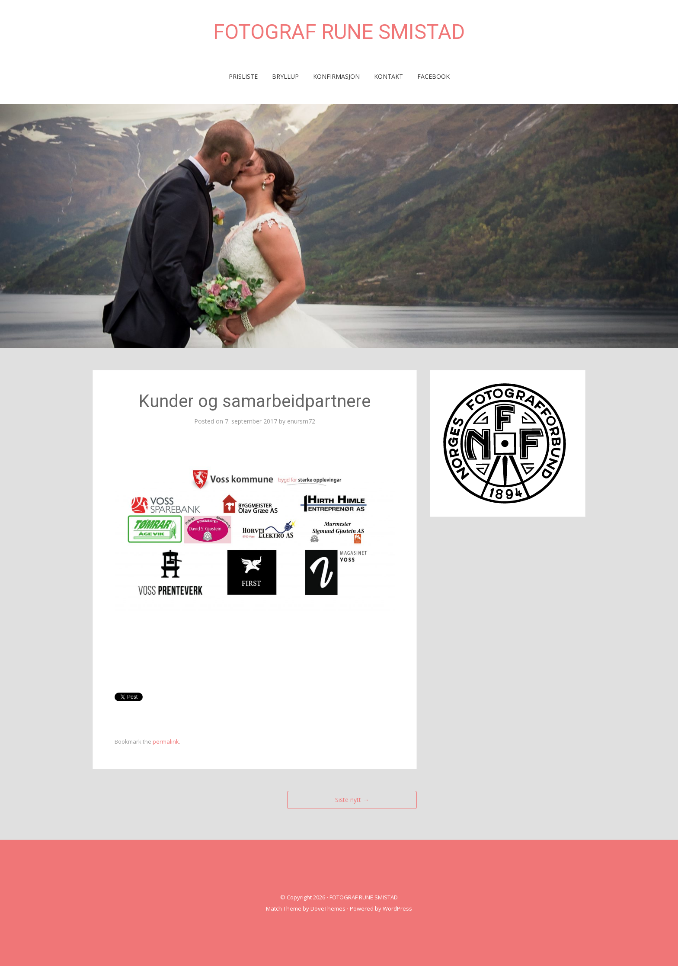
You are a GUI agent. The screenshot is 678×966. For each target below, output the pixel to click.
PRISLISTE (243, 76)
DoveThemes (327, 908)
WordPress (397, 908)
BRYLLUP (285, 76)
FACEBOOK (433, 76)
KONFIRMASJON (336, 76)
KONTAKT (388, 76)
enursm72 (301, 421)
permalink (166, 741)
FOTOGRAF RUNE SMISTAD (339, 31)
